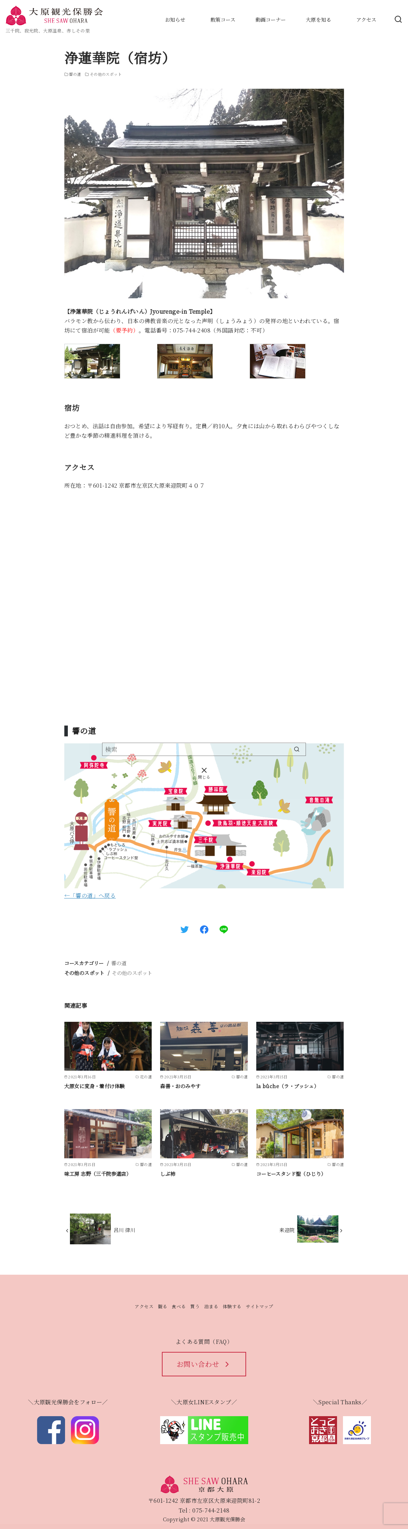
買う (195, 1306)
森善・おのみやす (180, 1086)
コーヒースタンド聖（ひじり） (291, 1173)
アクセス (144, 1306)
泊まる (211, 1306)
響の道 (118, 963)
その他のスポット (132, 972)
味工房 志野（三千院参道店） (97, 1173)
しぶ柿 (167, 1173)
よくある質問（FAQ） (204, 1342)
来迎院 (286, 1229)
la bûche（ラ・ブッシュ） (287, 1086)
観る (162, 1306)
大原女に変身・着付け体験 (94, 1086)
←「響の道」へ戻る (90, 895)
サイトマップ (259, 1306)
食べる (179, 1306)
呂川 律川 (124, 1229)
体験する (232, 1306)
